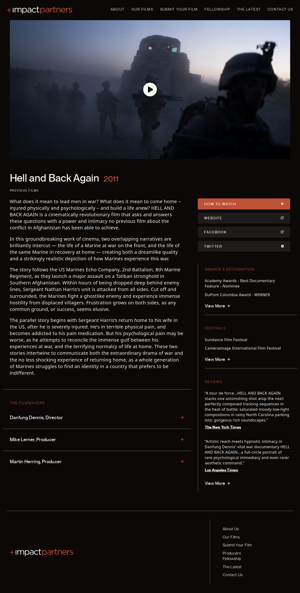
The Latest (249, 9)
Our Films (142, 9)
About (118, 9)
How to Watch (244, 203)
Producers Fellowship (241, 552)
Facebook (244, 231)
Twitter (244, 245)
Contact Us (280, 9)
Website (244, 217)
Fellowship (217, 9)
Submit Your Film (179, 9)
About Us (230, 528)
